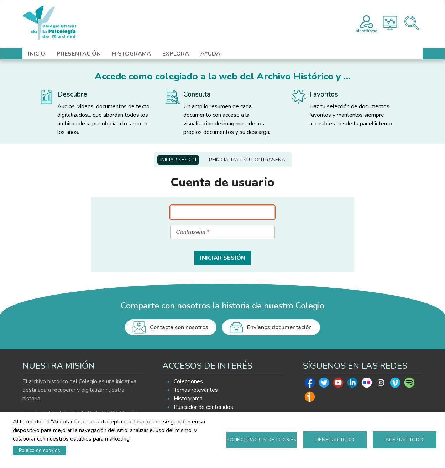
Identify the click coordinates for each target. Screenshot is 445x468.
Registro (366, 22)
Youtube (338, 384)
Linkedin (352, 384)
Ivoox (310, 398)
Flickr (367, 384)
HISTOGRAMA (131, 54)
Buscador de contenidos (203, 407)
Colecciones (188, 381)
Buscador (412, 23)
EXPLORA (175, 54)
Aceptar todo (404, 439)
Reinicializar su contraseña (247, 159)
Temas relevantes (196, 390)
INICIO (36, 54)
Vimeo (395, 384)
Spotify (409, 384)
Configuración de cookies (261, 439)
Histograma (390, 23)
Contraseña (190, 232)
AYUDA (210, 54)
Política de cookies (39, 450)
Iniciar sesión (178, 159)
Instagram (381, 384)
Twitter (324, 384)
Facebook (310, 384)
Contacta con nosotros (179, 327)
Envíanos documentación (279, 327)
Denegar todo (334, 439)
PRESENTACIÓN (79, 54)
